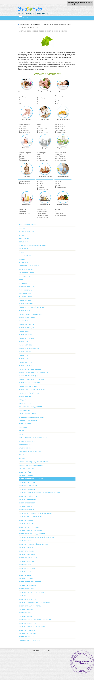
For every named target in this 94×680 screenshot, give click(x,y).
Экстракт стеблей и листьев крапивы (34, 602)
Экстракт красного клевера (30, 530)
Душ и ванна (23, 126)
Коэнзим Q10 (24, 276)
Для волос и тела (42, 128)
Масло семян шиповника (29, 383)
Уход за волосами (63, 85)
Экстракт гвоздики (27, 489)
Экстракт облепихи (27, 568)
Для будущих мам (24, 181)
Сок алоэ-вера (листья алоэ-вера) (33, 437)
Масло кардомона (26, 324)
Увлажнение (40, 102)
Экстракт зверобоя (27, 503)
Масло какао (24, 321)
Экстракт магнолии (27, 547)
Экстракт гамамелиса (28, 486)
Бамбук (22, 235)
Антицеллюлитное (24, 124)
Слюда (22, 434)
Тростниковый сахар (28, 441)
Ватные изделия (60, 157)
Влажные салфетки (25, 153)
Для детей (58, 185)
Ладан (21, 280)
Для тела (39, 185)
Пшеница (23, 427)
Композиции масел (42, 215)
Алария (22, 228)
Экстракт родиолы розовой (30, 582)
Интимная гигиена (60, 159)
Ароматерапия (45, 198)
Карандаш (22, 96)
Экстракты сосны (26, 637)
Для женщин (22, 209)
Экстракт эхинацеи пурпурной (32, 626)
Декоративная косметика (27, 85)
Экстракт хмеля (25, 616)
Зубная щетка (59, 128)
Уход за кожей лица (44, 85)
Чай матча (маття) (26, 468)
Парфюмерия (41, 187)
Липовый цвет (25, 293)
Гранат (22, 252)
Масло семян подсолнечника (31, 379)
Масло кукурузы (26, 334)
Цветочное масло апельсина (31, 465)
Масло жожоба (25, 310)
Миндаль (22, 400)
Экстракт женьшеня (27, 499)
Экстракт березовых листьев (31, 479)
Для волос (22, 159)
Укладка (57, 100)
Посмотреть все (24, 104)
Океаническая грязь (27, 413)
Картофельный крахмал (29, 266)
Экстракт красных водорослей (32, 534)
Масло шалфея (25, 396)
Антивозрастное (42, 96)
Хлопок (22, 458)
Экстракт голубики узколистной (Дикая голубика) (39, 492)
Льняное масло (25, 297)
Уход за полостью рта (63, 113)
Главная (23, 24)
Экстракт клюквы (26, 520)
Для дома (45, 141)
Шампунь (58, 102)
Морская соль (25, 403)
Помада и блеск (24, 98)
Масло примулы (25, 365)
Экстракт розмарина (27, 585)
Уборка (39, 157)
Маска (57, 98)
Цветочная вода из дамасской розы (34, 462)
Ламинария (24, 283)
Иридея (22, 259)
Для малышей (27, 141)
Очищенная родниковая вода (31, 417)
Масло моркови (25, 352)
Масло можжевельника (29, 348)
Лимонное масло (26, 290)
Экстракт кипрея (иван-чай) (30, 516)
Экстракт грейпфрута (28, 496)
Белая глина (24, 238)
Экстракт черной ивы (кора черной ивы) (35, 620)
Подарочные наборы (45, 170)
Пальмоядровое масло (28, 420)
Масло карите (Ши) (26, 328)
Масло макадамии (26, 338)
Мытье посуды (41, 153)
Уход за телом (27, 113)
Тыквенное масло (26, 444)
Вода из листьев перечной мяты (32, 245)
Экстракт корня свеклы (29, 527)
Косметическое (41, 213)
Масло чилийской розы (29, 393)
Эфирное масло (42, 211)
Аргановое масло (26, 231)
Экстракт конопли (26, 523)
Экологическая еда (63, 198)
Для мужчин (45, 113)
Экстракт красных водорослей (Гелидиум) (36, 537)
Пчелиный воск (25, 424)
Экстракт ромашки (27, 589)
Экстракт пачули (26, 578)
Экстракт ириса (25, 506)
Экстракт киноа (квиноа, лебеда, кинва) (35, 513)
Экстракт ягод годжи (28, 633)
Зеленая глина (25, 255)
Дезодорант (40, 130)
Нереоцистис (25, 410)
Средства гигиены (63, 141)
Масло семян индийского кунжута (33, 372)
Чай (56, 211)
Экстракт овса (25, 571)
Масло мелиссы (26, 345)
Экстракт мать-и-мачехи (29, 558)
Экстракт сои (24, 595)
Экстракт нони (25, 565)
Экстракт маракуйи (27, 554)
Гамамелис (23, 249)
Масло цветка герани (28, 386)
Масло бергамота (26, 304)
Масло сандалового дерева (30, 369)
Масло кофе (24, 331)
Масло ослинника (26, 362)
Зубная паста (59, 124)
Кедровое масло (26, 269)
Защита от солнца (63, 170)
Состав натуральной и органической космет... (57, 24)
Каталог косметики (33, 24)
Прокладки (58, 155)
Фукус (21, 455)
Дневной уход (41, 98)
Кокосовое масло (26, 273)
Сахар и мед (59, 213)
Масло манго (24, 341)
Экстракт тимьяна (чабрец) (30, 606)
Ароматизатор (41, 209)
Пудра (21, 100)
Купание (21, 157)
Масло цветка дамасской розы (32, 389)
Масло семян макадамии (29, 376)
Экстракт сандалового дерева (31, 592)
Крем (38, 126)
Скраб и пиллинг (24, 130)
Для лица (40, 183)
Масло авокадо (25, 300)
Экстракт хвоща (25, 613)
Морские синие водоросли (30, 407)
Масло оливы (24, 358)
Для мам (27, 170)
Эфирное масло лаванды (29, 640)
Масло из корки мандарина (30, 314)
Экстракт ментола (26, 561)
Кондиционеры (59, 96)
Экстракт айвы (25, 472)
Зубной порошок (60, 126)
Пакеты (39, 159)
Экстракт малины (26, 551)
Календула (23, 262)
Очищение (40, 100)
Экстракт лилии (25, 541)
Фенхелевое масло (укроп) (30, 451)
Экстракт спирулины (27, 599)
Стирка (39, 155)
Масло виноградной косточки (31, 307)
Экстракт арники (26, 475)
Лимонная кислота (27, 286)
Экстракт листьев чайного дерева (33, 544)
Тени (20, 102)
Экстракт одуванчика (28, 575)
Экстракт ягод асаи (27, 630)
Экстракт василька (27, 482)
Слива (21, 431)
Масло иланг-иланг (27, 317)
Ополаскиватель (60, 130)
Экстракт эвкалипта (27, 623)
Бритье (39, 124)
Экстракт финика (26, 609)
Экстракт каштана (26, 510)
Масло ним (23, 355)
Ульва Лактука (25, 448)
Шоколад (58, 209)
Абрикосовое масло (27, 225)
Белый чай (23, 242)
